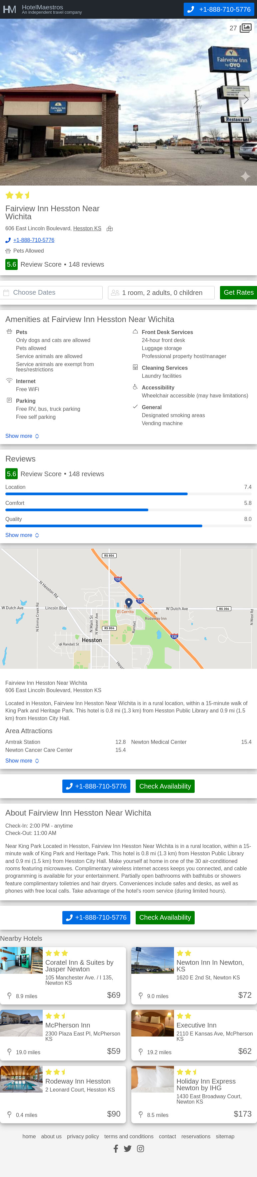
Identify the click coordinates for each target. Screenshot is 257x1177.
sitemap (225, 1136)
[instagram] (140, 1149)
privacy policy (83, 1136)
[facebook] (115, 1149)
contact (167, 1136)
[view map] (111, 229)
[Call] (219, 9)
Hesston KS (87, 228)
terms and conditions (129, 1136)
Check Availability (165, 786)
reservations (195, 1136)
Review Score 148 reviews (54, 264)
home (29, 1136)
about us (51, 1136)
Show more (18, 436)
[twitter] (128, 1149)
